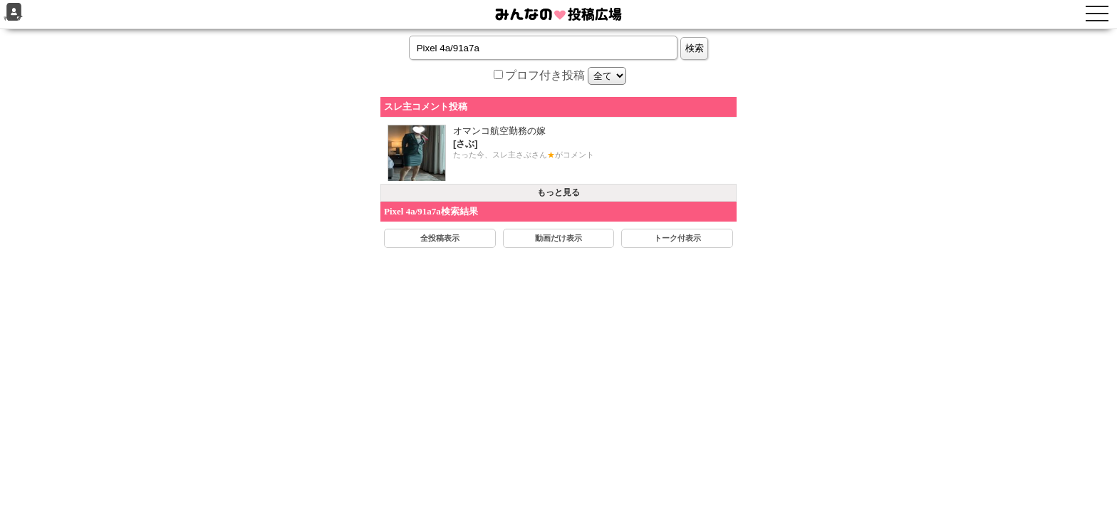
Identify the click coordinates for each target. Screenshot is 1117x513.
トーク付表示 (677, 238)
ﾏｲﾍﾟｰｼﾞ (14, 12)
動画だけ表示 (558, 238)
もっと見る (558, 192)
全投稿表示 (439, 238)
